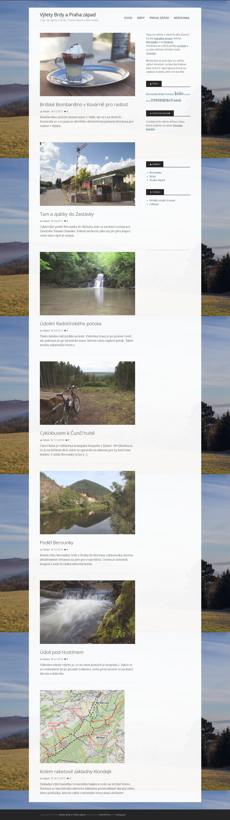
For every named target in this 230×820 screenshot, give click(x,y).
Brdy (141, 18)
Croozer (151, 53)
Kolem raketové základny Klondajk (75, 771)
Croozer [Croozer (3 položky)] (169, 94)
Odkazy (154, 204)
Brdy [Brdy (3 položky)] (161, 94)
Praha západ (159, 18)
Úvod (128, 18)
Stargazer (121, 814)
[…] (85, 454)
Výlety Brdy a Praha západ (68, 14)
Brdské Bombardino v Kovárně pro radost (84, 104)
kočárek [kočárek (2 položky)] (187, 94)
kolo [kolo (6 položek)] (179, 93)
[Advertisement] (168, 231)
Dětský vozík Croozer (162, 200)
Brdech (168, 42)
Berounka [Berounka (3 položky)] (152, 94)
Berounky (152, 42)
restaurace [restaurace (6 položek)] (162, 99)
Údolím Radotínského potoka (71, 323)
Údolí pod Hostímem (62, 652)
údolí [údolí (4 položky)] (177, 100)
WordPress (105, 814)
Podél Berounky (56, 542)
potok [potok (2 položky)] (148, 101)
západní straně (163, 38)
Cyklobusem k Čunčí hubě (67, 433)
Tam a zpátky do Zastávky (67, 214)
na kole (181, 45)
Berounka (182, 18)
